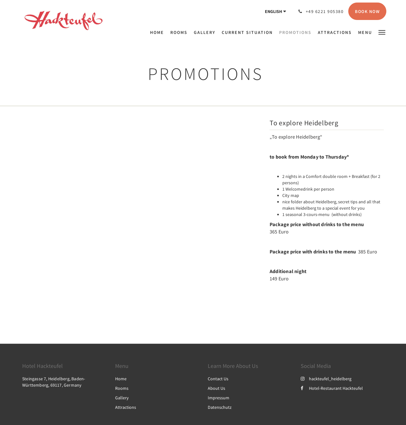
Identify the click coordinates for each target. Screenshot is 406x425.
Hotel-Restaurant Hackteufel (332, 388)
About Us (216, 388)
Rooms (121, 388)
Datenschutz (220, 407)
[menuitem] (158, 32)
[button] (382, 32)
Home (121, 379)
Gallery (122, 398)
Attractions (125, 407)
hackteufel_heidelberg (326, 379)
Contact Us (218, 379)
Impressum (218, 398)
